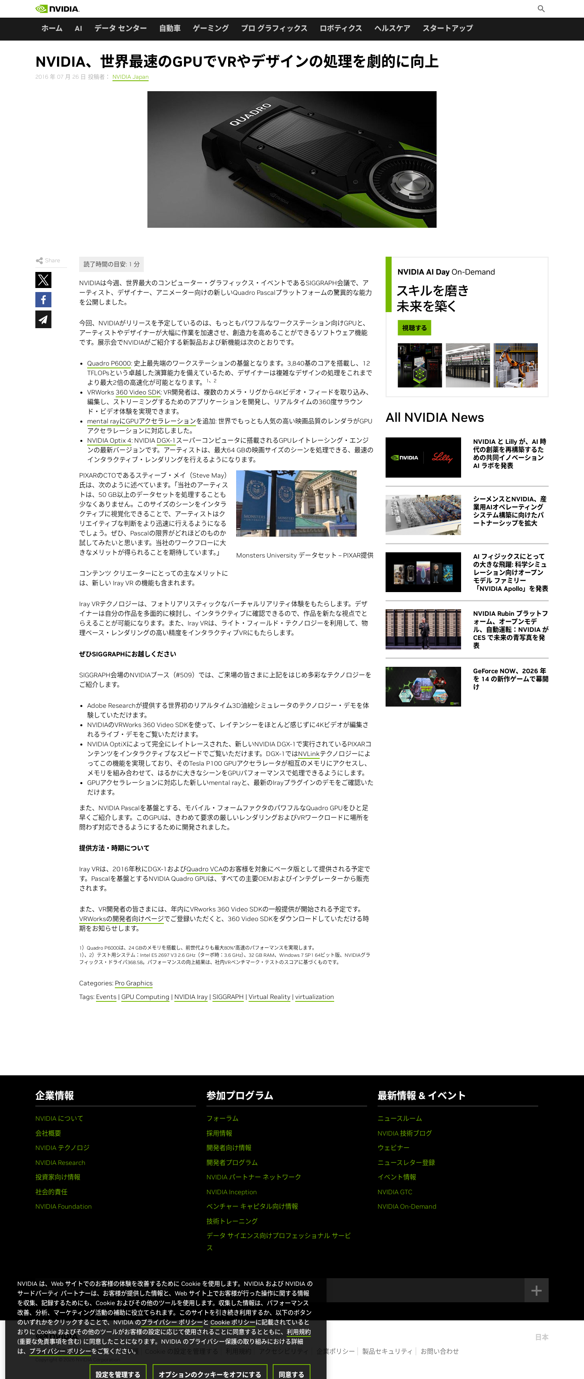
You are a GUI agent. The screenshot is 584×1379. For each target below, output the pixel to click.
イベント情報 (397, 1177)
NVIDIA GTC (395, 1192)
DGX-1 (166, 440)
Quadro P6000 (109, 363)
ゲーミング (211, 28)
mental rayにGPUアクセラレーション (141, 421)
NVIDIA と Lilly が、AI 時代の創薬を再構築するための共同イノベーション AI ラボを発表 (509, 453)
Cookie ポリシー (232, 1341)
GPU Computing (145, 997)
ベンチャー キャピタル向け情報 (252, 1206)
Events (106, 997)
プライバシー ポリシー (172, 1341)
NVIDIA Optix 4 (109, 440)
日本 (542, 1337)
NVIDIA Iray (191, 997)
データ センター (120, 28)
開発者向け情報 (228, 1148)
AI (78, 28)
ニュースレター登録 (406, 1162)
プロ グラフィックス (274, 28)
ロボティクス (341, 28)
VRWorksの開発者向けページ (121, 919)
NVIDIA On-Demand (407, 1206)
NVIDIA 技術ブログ (405, 1133)
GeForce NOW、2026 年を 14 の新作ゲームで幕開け (511, 679)
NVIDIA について (59, 1118)
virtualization (314, 997)
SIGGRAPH (228, 997)
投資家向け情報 (57, 1177)
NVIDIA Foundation (63, 1206)
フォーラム (222, 1118)
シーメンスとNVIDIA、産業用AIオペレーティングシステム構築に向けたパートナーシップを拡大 (510, 511)
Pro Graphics (134, 983)
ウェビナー (394, 1148)
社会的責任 (51, 1192)
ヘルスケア (392, 28)
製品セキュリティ (387, 1351)
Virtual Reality (269, 997)
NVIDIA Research (60, 1162)
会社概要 (48, 1133)
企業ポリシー (336, 1351)
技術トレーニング (232, 1221)
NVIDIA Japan (130, 76)
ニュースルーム (400, 1118)
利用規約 (299, 1350)
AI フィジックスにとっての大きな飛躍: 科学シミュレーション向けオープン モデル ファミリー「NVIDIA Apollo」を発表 (510, 572)
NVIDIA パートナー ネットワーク (253, 1177)
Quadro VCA (204, 869)
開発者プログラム (232, 1162)
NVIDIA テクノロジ (62, 1148)
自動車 (170, 28)
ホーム (52, 28)
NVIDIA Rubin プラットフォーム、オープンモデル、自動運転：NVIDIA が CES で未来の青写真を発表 (511, 629)
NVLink (309, 754)
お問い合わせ (440, 1351)
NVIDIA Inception (231, 1192)
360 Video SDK (138, 392)
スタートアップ (448, 28)
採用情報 (219, 1133)
